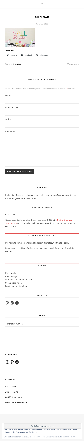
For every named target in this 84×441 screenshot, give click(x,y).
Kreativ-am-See (15, 64)
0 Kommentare (73, 64)
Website (9, 119)
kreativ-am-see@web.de (16, 286)
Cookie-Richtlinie (70, 437)
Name (8, 95)
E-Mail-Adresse (13, 107)
